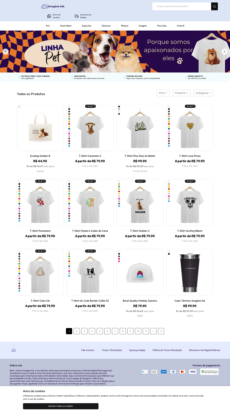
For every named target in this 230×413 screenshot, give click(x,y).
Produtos (180, 84)
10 (138, 322)
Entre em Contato (176, 6)
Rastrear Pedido (137, 342)
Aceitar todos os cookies (38, 406)
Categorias (202, 84)
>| (161, 322)
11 (146, 322)
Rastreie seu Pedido (205, 6)
